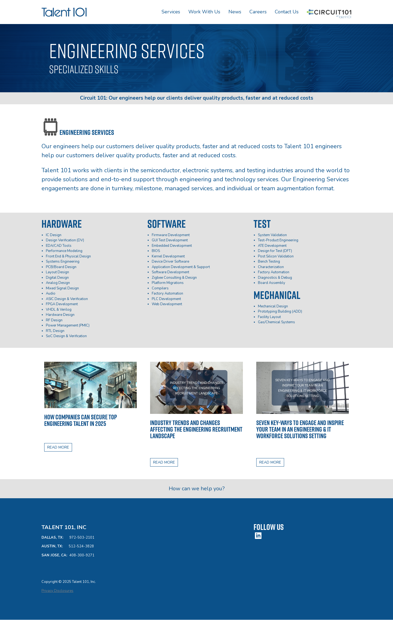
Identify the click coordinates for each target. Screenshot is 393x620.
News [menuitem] (234, 11)
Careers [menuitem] (258, 11)
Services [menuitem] (171, 11)
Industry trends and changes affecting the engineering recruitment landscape (196, 429)
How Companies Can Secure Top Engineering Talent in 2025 (80, 420)
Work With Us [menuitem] (204, 11)
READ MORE (58, 447)
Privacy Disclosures (57, 590)
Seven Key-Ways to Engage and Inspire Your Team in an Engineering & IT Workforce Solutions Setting (300, 429)
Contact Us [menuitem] (287, 11)
